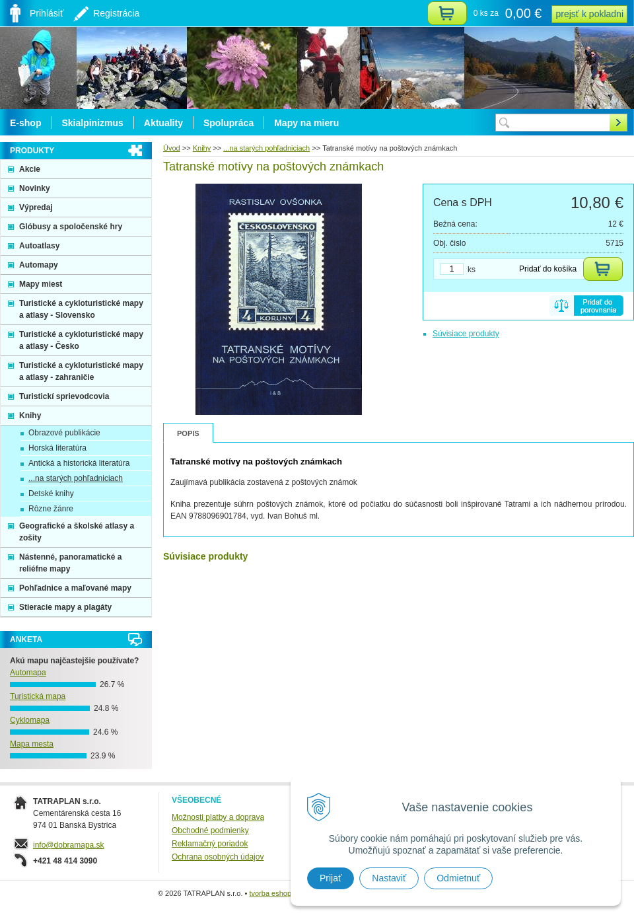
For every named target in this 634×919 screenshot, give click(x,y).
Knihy (30, 415)
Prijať (330, 878)
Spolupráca (228, 123)
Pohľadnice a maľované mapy (75, 588)
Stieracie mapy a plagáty (65, 607)
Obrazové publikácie (64, 432)
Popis (188, 433)
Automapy (38, 265)
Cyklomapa (30, 720)
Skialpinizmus (92, 123)
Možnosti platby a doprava (218, 817)
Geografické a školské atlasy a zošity (76, 531)
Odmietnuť (458, 878)
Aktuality (163, 123)
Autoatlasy (39, 245)
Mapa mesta (31, 744)
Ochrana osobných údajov (218, 857)
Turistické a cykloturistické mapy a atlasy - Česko (81, 340)
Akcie (29, 169)
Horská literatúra (57, 448)
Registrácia (116, 13)
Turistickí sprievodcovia (64, 396)
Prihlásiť (46, 13)
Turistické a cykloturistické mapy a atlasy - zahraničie (81, 371)
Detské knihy (51, 493)
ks (472, 269)
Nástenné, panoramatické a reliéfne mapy (70, 562)
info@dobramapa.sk (68, 845)
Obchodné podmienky (210, 830)
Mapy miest (40, 284)
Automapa (28, 672)
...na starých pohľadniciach (75, 478)
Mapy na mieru (306, 123)
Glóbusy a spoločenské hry (70, 226)
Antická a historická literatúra (78, 463)
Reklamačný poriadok (210, 843)
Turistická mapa (37, 696)
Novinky (34, 188)
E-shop (25, 123)
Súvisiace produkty (466, 333)
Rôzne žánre (50, 508)
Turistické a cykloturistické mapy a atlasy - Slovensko (81, 309)
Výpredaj (36, 207)
